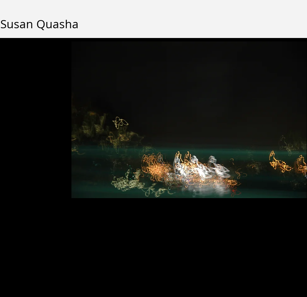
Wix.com (149, 247)
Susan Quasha (39, 24)
